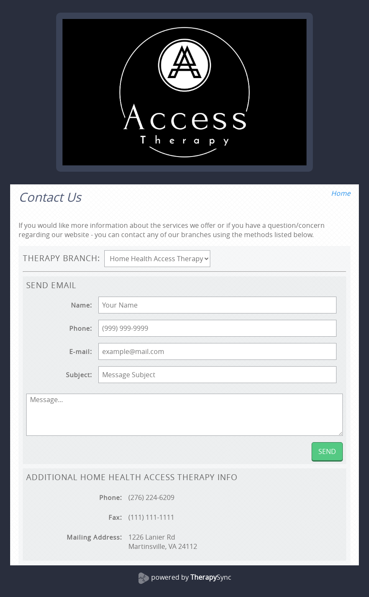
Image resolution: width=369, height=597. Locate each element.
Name (80, 305)
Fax (114, 517)
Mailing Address (93, 537)
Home (340, 193)
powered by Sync (191, 577)
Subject (78, 375)
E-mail (79, 352)
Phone (79, 328)
